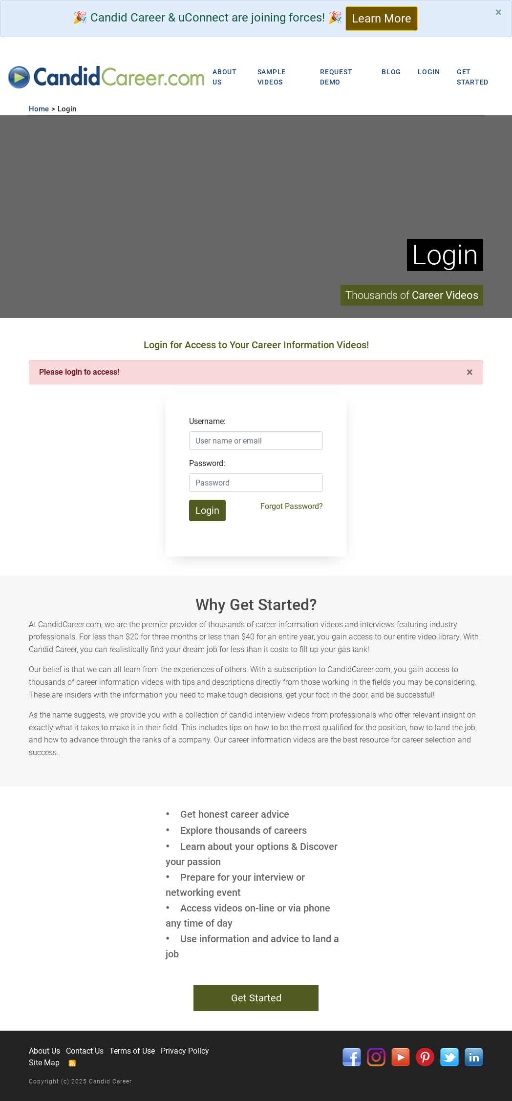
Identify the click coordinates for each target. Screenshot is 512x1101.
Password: (207, 463)
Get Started (256, 998)
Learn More (381, 18)
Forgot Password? (291, 506)
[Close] (499, 12)
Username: (207, 421)
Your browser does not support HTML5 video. (256, 216)
